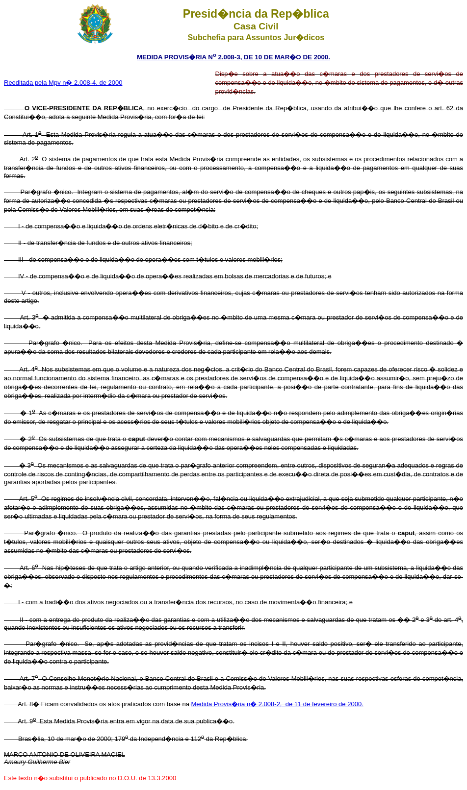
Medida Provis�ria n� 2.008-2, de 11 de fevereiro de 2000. (277, 704)
